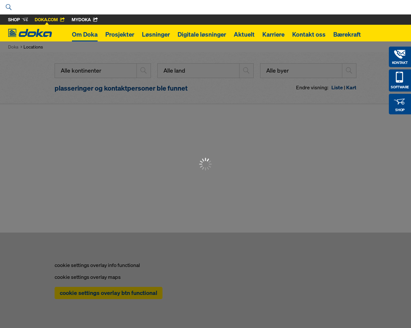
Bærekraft (347, 34)
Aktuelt (244, 34)
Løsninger (156, 34)
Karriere (273, 34)
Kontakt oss (309, 34)
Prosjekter (119, 34)
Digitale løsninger (202, 34)
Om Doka (85, 34)
